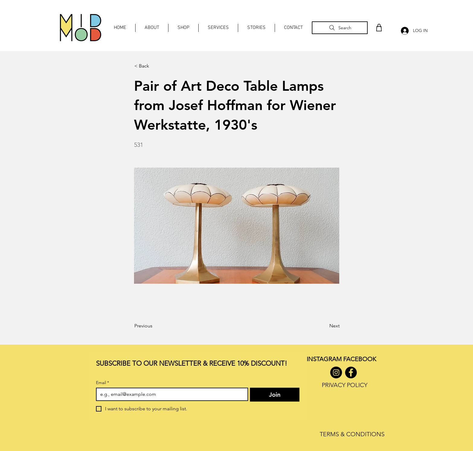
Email (102, 382)
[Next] (324, 326)
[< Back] (154, 66)
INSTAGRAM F (326, 359)
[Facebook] (351, 372)
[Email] (170, 394)
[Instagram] (336, 372)
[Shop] (379, 27)
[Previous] (154, 326)
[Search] (340, 27)
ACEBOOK (361, 359)
